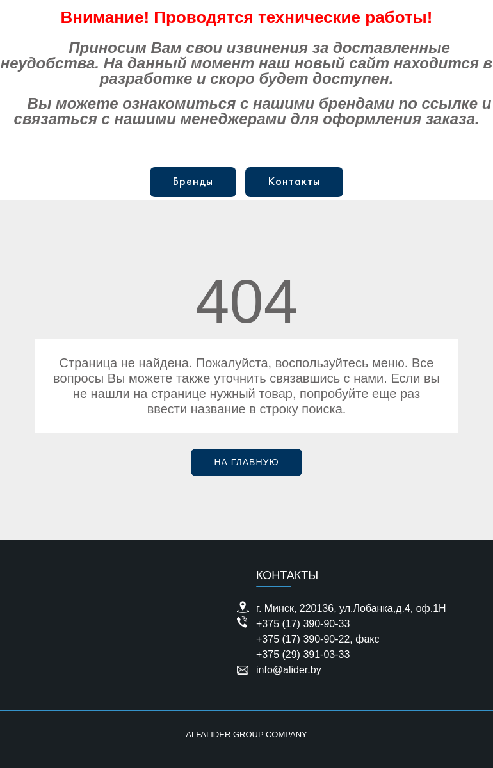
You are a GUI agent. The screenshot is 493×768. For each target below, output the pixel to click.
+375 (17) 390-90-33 (303, 623)
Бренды (193, 182)
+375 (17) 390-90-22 (303, 639)
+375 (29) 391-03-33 (303, 654)
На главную (246, 462)
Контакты (294, 182)
